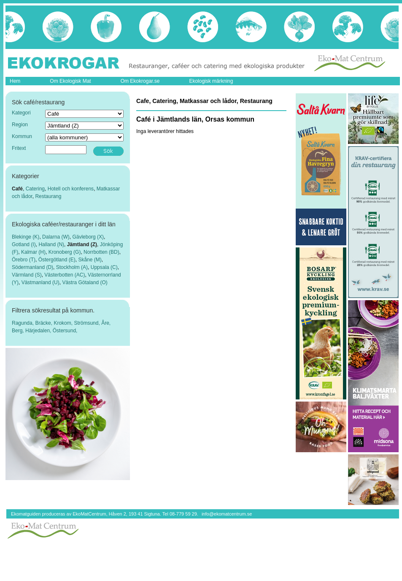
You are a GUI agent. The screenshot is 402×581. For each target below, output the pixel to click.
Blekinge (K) (25, 237)
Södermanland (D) (32, 267)
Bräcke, (44, 323)
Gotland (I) (24, 244)
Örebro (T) (23, 260)
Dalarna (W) (56, 237)
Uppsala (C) (104, 267)
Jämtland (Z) (82, 244)
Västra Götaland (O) (84, 282)
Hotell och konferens (71, 189)
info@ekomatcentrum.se (227, 513)
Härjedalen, (39, 331)
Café (17, 189)
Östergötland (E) (57, 260)
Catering (35, 189)
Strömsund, (87, 323)
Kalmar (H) (33, 252)
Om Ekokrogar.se (140, 81)
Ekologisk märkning (211, 81)
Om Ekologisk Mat (70, 81)
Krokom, (64, 323)
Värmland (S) (27, 275)
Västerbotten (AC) (64, 275)
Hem (15, 81)
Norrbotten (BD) (101, 252)
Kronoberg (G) (65, 252)
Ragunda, (23, 323)
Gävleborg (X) (88, 237)
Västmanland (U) (40, 282)
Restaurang (48, 196)
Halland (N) (51, 244)
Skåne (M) (89, 260)
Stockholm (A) (72, 267)
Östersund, (65, 331)
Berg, (18, 331)
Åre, (106, 323)
